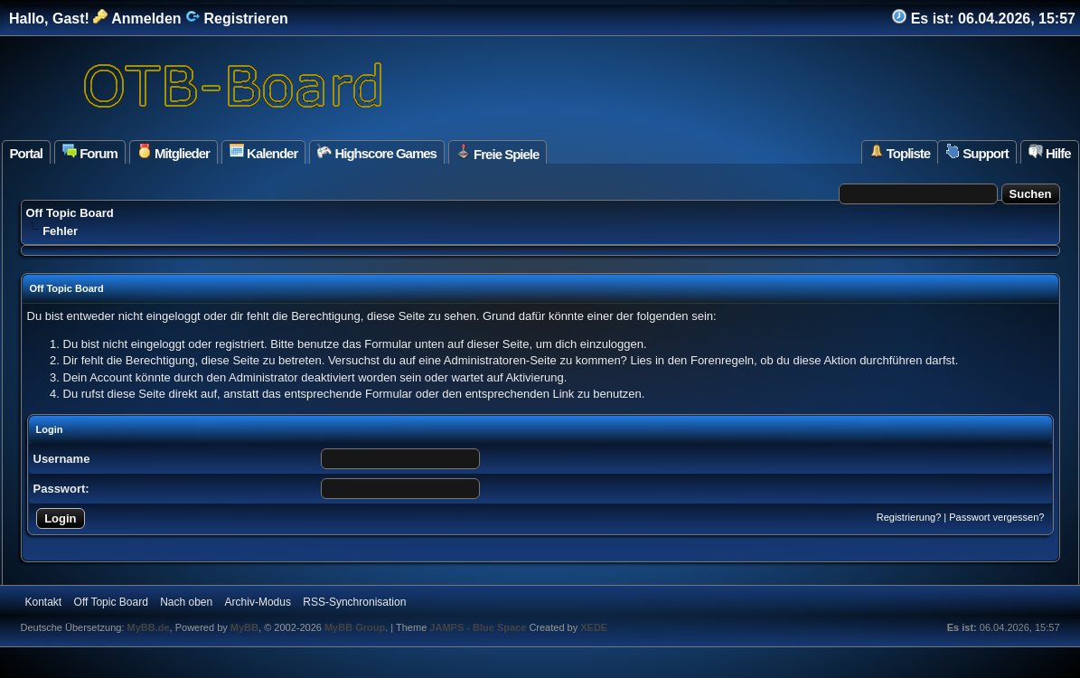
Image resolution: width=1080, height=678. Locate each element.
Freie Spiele (497, 153)
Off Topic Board (70, 213)
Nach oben (186, 602)
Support (977, 152)
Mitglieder (173, 152)
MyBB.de (148, 627)
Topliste (900, 152)
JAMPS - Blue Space (479, 627)
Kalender (263, 152)
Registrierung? (909, 517)
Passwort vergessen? (996, 517)
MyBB (244, 627)
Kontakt (43, 602)
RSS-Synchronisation (354, 602)
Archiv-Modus (258, 602)
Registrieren (236, 18)
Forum (89, 152)
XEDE (593, 627)
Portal (26, 153)
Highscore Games (377, 152)
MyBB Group (354, 627)
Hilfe (1049, 152)
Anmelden (137, 18)
